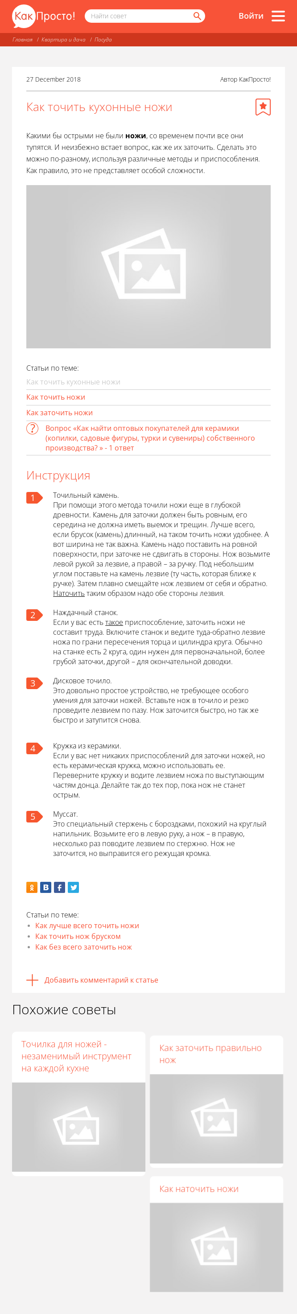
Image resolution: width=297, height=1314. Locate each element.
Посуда (103, 39)
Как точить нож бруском (78, 936)
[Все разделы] (278, 16)
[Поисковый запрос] (145, 16)
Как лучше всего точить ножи (87, 925)
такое (114, 622)
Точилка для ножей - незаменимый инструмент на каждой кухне (76, 1056)
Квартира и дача (63, 39)
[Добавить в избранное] (263, 107)
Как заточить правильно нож (212, 1050)
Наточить (69, 593)
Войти (251, 15)
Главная (22, 39)
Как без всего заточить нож (83, 947)
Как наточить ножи (200, 1184)
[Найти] (196, 16)
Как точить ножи (55, 397)
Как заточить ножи (59, 412)
